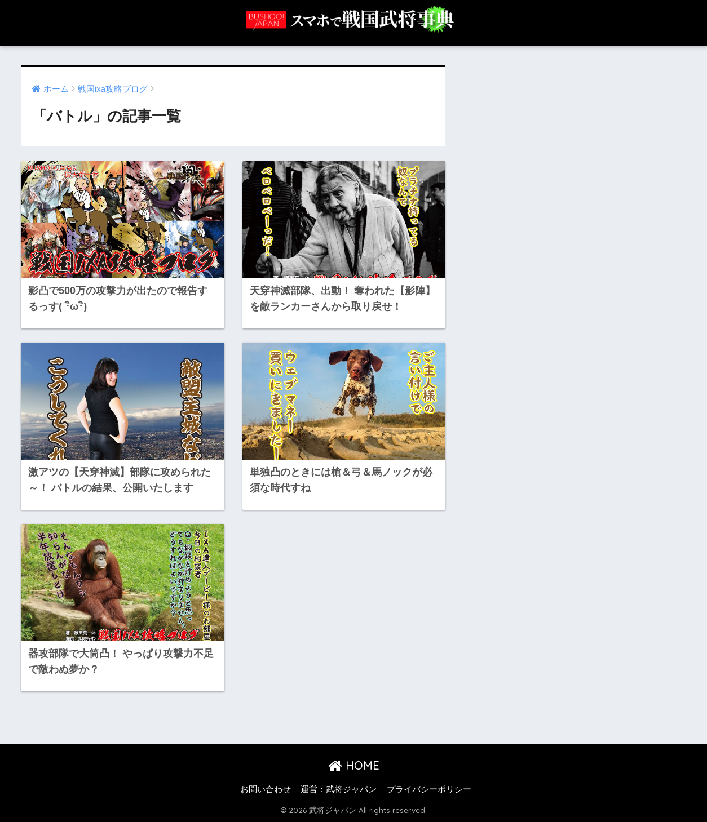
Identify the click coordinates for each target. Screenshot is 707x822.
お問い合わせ (265, 789)
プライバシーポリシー (429, 789)
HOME (353, 765)
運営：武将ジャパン (339, 789)
